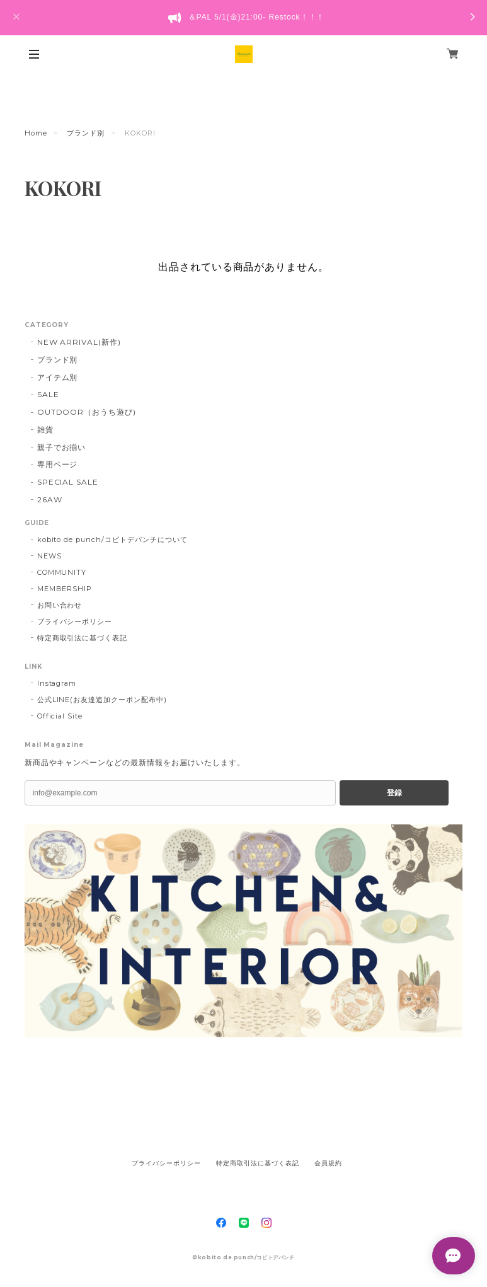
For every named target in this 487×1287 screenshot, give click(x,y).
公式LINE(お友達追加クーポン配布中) (102, 699)
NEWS (49, 555)
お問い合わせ (60, 605)
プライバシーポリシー (75, 621)
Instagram (57, 683)
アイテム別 (57, 377)
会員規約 (328, 1163)
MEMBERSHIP (65, 588)
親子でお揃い (61, 447)
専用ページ (57, 464)
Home (36, 133)
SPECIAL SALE (68, 482)
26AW (49, 499)
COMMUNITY (62, 572)
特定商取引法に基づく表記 (82, 637)
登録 (394, 792)
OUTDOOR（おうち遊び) (86, 412)
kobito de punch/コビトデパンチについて (112, 539)
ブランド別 (86, 133)
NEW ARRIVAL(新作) (79, 342)
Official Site (60, 716)
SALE (48, 394)
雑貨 (45, 429)
